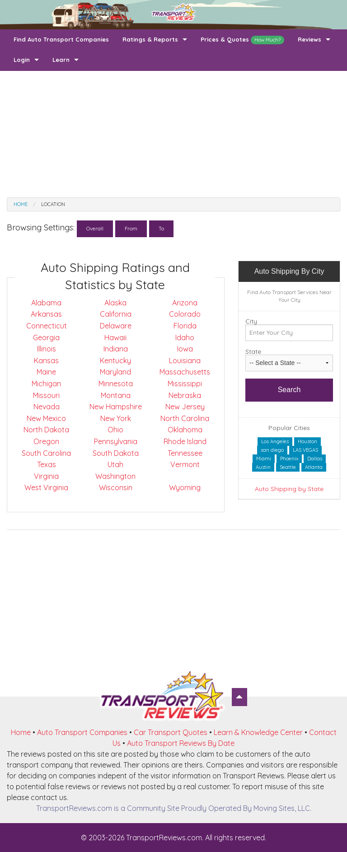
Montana (116, 395)
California (115, 313)
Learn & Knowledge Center (258, 732)
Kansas (46, 360)
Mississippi (185, 383)
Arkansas (46, 313)
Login (22, 59)
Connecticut (46, 325)
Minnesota (115, 383)
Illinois (46, 348)
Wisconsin (115, 487)
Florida (185, 325)
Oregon (46, 441)
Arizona (184, 302)
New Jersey (185, 406)
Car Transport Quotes (170, 732)
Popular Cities (289, 428)
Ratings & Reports (150, 39)
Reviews (309, 39)
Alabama (46, 302)
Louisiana (185, 360)
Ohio (115, 429)
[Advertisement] (173, 134)
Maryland (115, 371)
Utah (115, 464)
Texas (46, 464)
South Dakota (116, 453)
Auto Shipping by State (289, 489)
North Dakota (46, 429)
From (131, 228)
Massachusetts (184, 371)
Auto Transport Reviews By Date (180, 743)
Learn (61, 59)
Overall (94, 228)
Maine (46, 371)
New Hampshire (115, 406)
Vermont (185, 464)
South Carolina (46, 453)
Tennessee (185, 453)
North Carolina (184, 418)
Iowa (185, 348)
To (161, 228)
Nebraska (185, 395)
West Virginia (46, 487)
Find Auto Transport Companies (61, 39)
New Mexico (46, 418)
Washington (115, 476)
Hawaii (115, 337)
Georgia (46, 337)
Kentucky (115, 360)
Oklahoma (185, 429)
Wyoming (185, 487)
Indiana (115, 348)
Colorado (185, 313)
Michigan (46, 383)
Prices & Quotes (242, 40)
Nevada (46, 406)
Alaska (115, 302)
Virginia (46, 476)
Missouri (46, 395)
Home (21, 204)
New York (115, 418)
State (253, 351)
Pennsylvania (115, 441)
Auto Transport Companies (82, 732)
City (251, 321)
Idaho (184, 337)
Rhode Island (185, 441)
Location (53, 204)
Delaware (115, 325)
